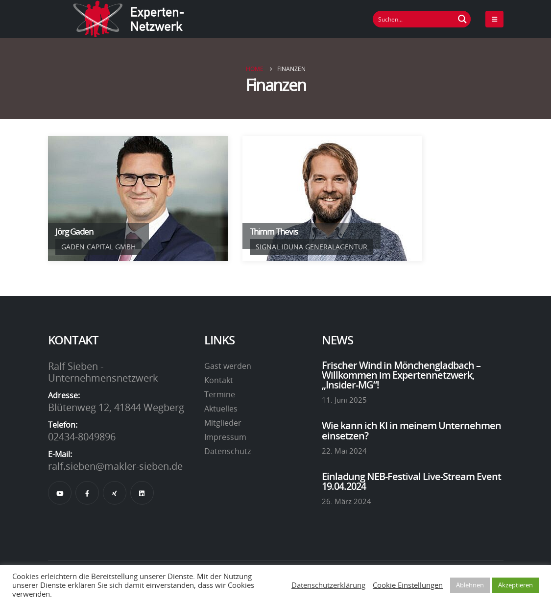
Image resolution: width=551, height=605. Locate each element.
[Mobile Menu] (494, 19)
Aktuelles (221, 408)
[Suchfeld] (414, 19)
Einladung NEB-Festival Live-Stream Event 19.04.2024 (411, 481)
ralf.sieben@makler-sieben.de (115, 466)
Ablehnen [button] (470, 585)
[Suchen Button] (462, 19)
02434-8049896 (82, 436)
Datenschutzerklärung (328, 585)
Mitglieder (222, 422)
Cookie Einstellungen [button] (408, 585)
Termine (219, 394)
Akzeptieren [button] (515, 585)
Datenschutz (227, 451)
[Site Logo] (128, 19)
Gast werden (227, 366)
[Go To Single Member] (138, 198)
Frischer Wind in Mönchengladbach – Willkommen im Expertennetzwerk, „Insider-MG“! (401, 375)
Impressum (225, 437)
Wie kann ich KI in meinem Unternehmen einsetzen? (411, 430)
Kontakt (218, 380)
